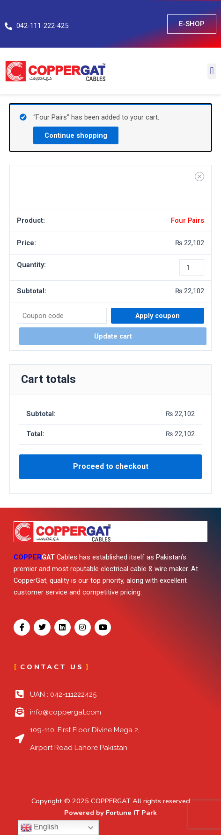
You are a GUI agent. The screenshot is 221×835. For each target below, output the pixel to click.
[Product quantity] (191, 267)
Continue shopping (75, 135)
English (40, 827)
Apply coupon (157, 315)
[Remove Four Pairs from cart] (199, 176)
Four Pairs (187, 220)
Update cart (113, 336)
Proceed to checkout (110, 466)
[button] (211, 71)
